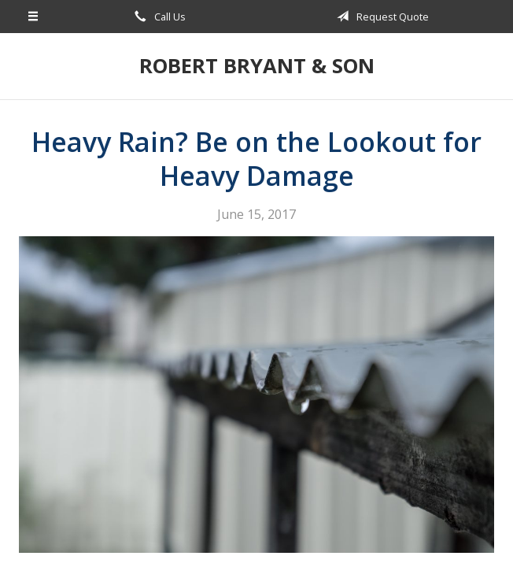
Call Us (157, 16)
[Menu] (33, 16)
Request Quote (380, 16)
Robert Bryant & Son (257, 66)
